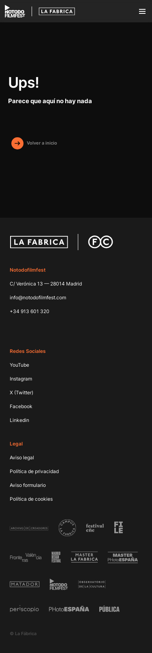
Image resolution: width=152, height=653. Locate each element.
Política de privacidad (34, 471)
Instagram (21, 379)
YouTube (19, 365)
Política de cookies (31, 499)
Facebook (21, 406)
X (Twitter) (21, 392)
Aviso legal (22, 457)
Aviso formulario (28, 485)
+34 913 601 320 (29, 311)
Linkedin (19, 420)
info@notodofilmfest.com (38, 297)
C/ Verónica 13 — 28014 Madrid (46, 284)
